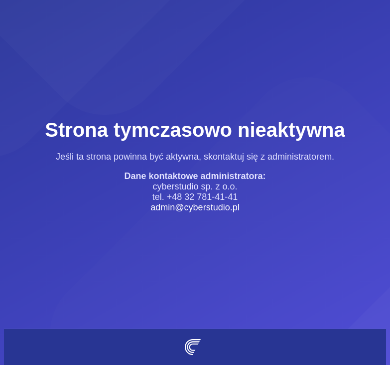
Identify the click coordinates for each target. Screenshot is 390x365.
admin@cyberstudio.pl (194, 207)
